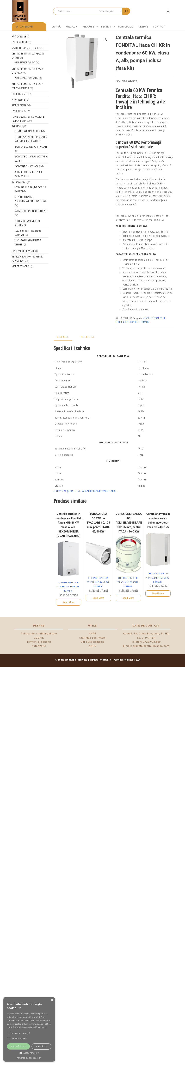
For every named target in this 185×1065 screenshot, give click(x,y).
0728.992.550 (152, 641)
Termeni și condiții (39, 641)
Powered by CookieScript (29, 1058)
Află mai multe (40, 1027)
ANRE (92, 633)
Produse (88, 26)
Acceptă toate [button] (18, 1046)
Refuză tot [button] (41, 1046)
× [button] (52, 1000)
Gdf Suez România (92, 641)
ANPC (92, 645)
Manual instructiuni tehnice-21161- (100, 490)
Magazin (71, 26)
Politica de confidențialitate (39, 633)
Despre (143, 26)
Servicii (106, 26)
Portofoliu (125, 26)
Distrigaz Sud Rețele (92, 637)
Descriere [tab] (62, 336)
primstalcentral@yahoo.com (151, 645)
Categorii (26, 26)
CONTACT (159, 26)
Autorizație (39, 645)
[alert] (29, 1029)
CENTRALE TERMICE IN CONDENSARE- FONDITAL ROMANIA (68, 586)
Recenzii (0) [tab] (87, 336)
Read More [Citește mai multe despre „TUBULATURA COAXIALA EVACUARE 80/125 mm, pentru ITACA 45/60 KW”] (98, 598)
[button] (105, 39)
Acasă (56, 26)
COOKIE (39, 637)
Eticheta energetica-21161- (67, 490)
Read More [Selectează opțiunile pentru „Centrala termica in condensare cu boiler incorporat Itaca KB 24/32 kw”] (158, 593)
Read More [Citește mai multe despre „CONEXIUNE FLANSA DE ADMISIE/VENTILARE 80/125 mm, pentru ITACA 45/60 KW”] (128, 598)
